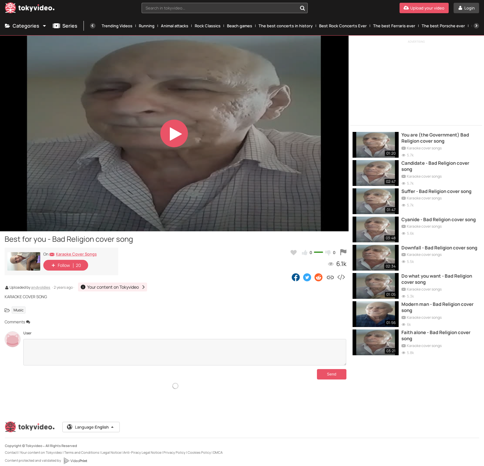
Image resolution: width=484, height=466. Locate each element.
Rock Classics (208, 26)
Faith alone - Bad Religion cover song (435, 335)
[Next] (476, 26)
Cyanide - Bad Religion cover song (438, 220)
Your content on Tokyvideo (41, 447)
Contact (11, 447)
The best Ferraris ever (394, 26)
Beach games (239, 26)
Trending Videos (117, 26)
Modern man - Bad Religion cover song (437, 307)
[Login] (466, 8)
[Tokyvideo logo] (30, 9)
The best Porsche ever (443, 26)
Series (65, 25)
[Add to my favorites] (294, 252)
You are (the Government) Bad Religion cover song (435, 138)
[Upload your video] (424, 8)
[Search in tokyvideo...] (302, 8)
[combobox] (224, 8)
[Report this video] (343, 252)
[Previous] (93, 26)
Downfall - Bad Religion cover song (439, 248)
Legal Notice (111, 447)
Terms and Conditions (81, 447)
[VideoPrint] (75, 456)
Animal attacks (174, 26)
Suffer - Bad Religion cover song (436, 191)
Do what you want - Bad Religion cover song (436, 279)
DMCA (218, 447)
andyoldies (40, 288)
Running (146, 26)
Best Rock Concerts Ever (343, 26)
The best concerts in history (286, 26)
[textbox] (219, 8)
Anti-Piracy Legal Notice (142, 447)
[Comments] (184, 352)
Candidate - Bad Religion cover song (435, 166)
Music (19, 310)
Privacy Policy (174, 447)
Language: (90, 422)
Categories (26, 25)
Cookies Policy (199, 447)
